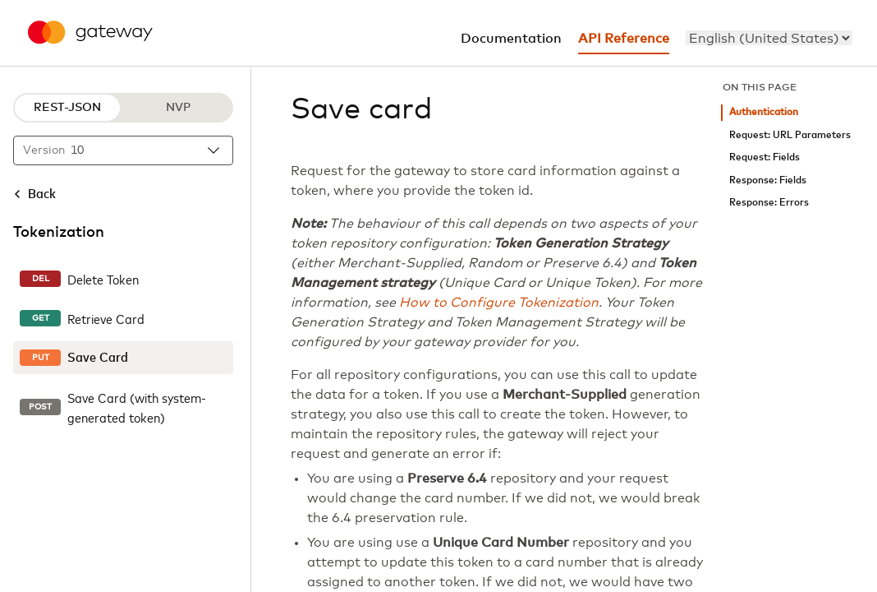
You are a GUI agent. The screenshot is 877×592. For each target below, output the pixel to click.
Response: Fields (767, 180)
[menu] (769, 37)
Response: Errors (769, 202)
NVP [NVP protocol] (178, 107)
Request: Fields (764, 157)
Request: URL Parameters (790, 135)
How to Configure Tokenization (499, 302)
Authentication (763, 112)
